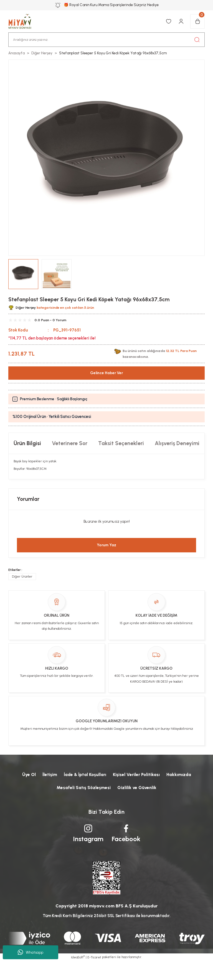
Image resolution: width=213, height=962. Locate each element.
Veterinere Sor (69, 443)
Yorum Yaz (106, 545)
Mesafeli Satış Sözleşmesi (83, 787)
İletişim (48, 774)
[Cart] (197, 21)
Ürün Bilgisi (27, 443)
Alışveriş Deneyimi (177, 443)
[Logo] (22, 21)
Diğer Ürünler (22, 576)
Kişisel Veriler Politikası (137, 774)
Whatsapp (30, 952)
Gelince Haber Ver (106, 373)
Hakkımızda (179, 774)
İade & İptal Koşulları (85, 774)
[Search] (106, 39)
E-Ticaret (94, 958)
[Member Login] (181, 21)
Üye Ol (27, 774)
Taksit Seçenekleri (121, 443)
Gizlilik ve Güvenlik (137, 787)
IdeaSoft (78, 958)
